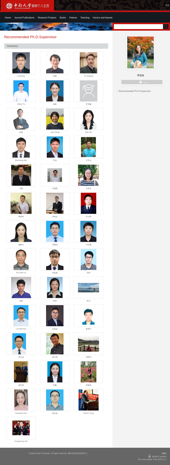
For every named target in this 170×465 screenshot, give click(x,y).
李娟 (55, 301)
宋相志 (55, 217)
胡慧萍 (88, 357)
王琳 (21, 188)
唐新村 (21, 217)
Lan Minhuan (21, 329)
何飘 (55, 385)
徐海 (21, 132)
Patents (73, 17)
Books (63, 17)
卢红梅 (88, 245)
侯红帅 (21, 385)
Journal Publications (24, 17)
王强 (55, 160)
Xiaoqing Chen (21, 413)
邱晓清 (55, 245)
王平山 (88, 160)
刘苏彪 (55, 273)
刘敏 (21, 301)
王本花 (88, 188)
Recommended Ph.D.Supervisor (135, 91)
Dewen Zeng (88, 413)
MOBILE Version (158, 456)
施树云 (21, 245)
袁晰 (55, 104)
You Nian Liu (21, 273)
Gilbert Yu (21, 104)
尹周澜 (88, 104)
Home (8, 17)
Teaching (85, 17)
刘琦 (88, 273)
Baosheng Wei (21, 160)
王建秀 (55, 188)
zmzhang (21, 76)
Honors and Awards (102, 17)
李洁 (88, 301)
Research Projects (47, 17)
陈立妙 (55, 413)
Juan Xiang (54, 132)
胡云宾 (21, 357)
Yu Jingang (88, 76)
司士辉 (88, 217)
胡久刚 (55, 357)
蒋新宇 (88, 329)
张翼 (55, 76)
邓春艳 (88, 385)
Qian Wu (88, 132)
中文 (167, 5)
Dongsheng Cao (21, 441)
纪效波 (55, 329)
